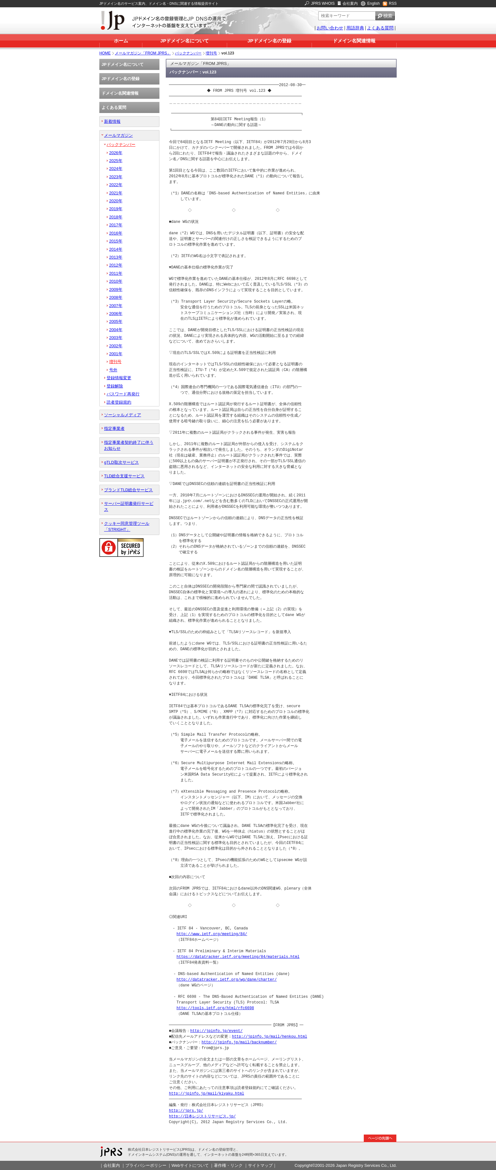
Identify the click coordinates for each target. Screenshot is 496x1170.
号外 (113, 370)
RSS (393, 3)
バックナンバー (188, 53)
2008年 (115, 297)
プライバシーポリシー (145, 1165)
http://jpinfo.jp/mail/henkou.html (269, 1036)
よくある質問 (380, 27)
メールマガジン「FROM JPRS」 (143, 53)
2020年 (115, 200)
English (373, 3)
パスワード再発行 (123, 394)
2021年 (115, 193)
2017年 (115, 225)
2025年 (115, 160)
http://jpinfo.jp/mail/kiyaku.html (206, 1093)
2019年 (115, 208)
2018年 (115, 217)
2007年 (115, 305)
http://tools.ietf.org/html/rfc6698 (215, 1008)
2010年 (115, 281)
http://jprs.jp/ (186, 1110)
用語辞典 (355, 27)
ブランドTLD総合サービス (128, 489)
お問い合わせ (330, 27)
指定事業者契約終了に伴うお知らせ (128, 445)
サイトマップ (260, 1165)
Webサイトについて (189, 1165)
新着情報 (112, 121)
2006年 (115, 313)
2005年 (115, 321)
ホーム (121, 40)
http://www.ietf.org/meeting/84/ (212, 934)
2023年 (115, 176)
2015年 (115, 241)
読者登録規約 (119, 402)
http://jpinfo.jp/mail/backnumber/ (239, 1042)
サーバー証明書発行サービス (128, 506)
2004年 (115, 329)
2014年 (115, 249)
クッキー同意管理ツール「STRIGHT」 (126, 526)
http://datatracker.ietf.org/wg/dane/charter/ (227, 979)
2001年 (115, 353)
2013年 (115, 257)
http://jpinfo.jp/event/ (216, 1031)
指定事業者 (114, 428)
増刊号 (211, 53)
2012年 (115, 265)
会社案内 (350, 3)
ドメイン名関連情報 (354, 40)
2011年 (115, 273)
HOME (105, 53)
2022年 (115, 184)
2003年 (115, 337)
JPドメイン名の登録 (269, 40)
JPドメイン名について (184, 40)
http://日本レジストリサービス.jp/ (202, 1116)
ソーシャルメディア (122, 414)
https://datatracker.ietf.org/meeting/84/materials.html (238, 956)
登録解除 (115, 386)
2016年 (115, 233)
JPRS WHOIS (323, 3)
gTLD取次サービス (121, 462)
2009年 (115, 289)
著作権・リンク (228, 1165)
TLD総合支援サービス (124, 476)
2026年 (115, 152)
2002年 (115, 345)
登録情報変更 (119, 377)
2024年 (115, 168)
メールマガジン (118, 135)
